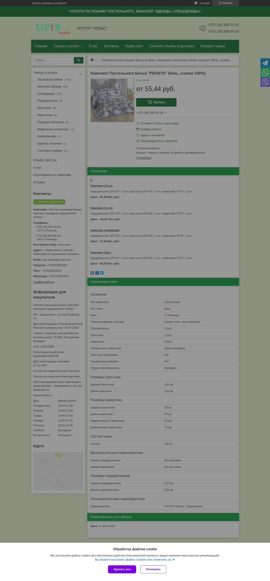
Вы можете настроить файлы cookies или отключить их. (133, 559)
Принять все (122, 569)
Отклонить (153, 569)
